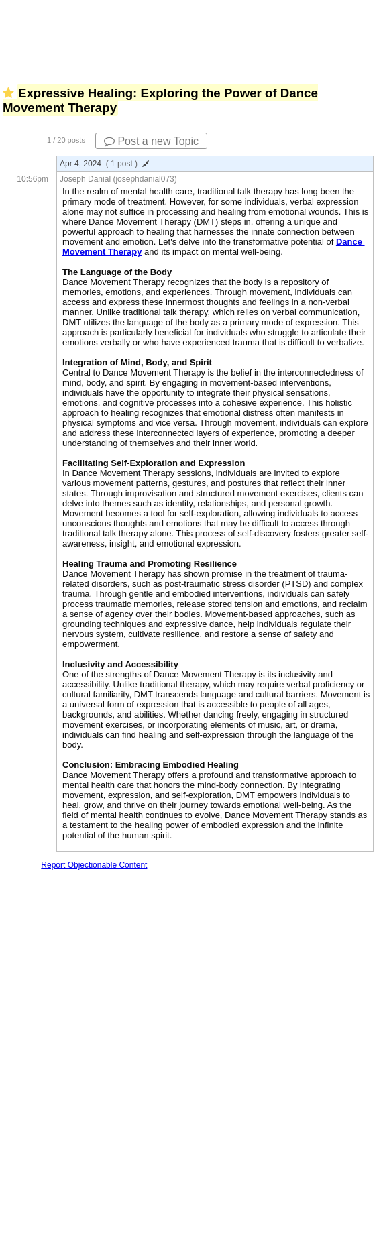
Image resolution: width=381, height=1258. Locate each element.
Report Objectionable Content (94, 865)
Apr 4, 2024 (104, 163)
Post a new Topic (151, 141)
